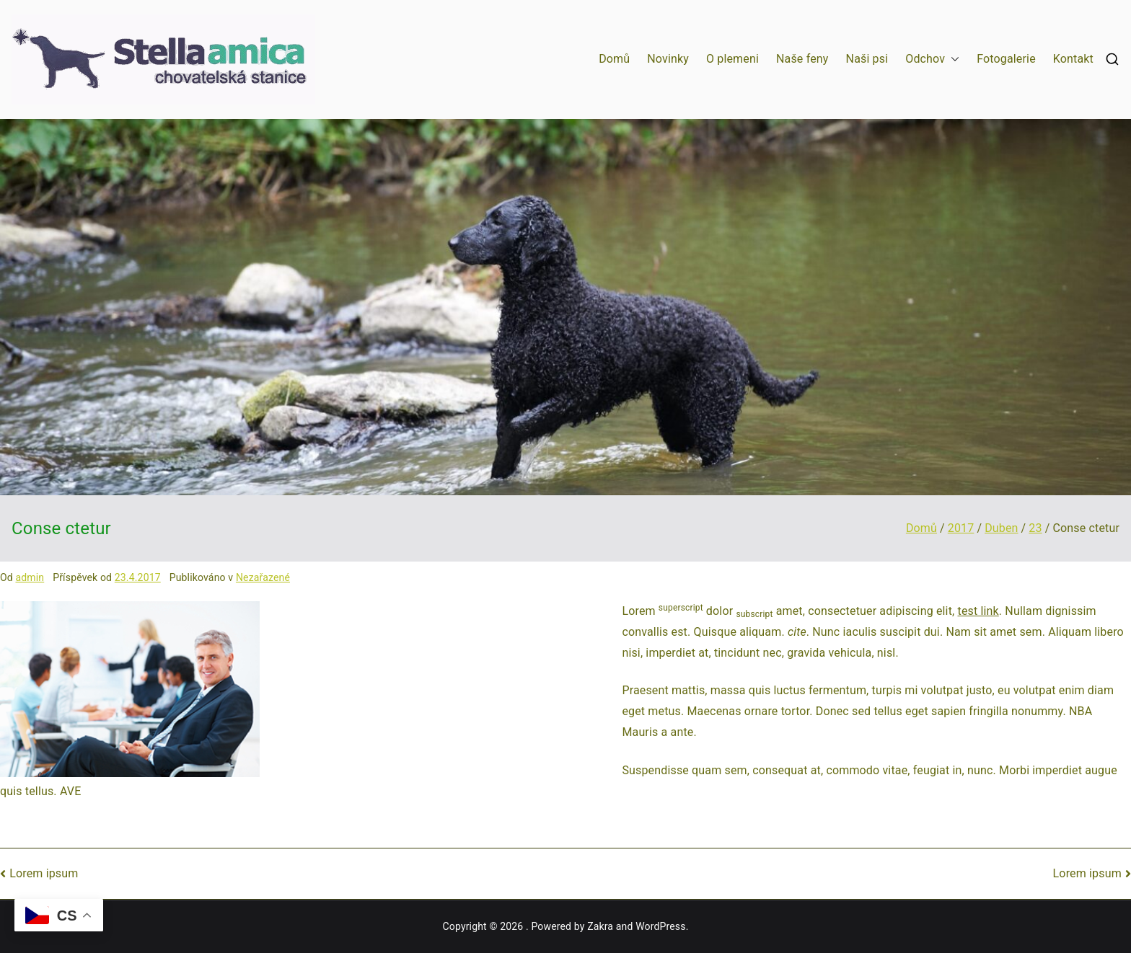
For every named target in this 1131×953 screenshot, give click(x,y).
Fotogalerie (1006, 59)
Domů (614, 59)
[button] (952, 59)
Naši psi (867, 59)
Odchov (932, 59)
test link (978, 611)
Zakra (600, 926)
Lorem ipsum (43, 873)
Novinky (668, 59)
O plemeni (732, 59)
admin (29, 577)
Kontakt (1073, 59)
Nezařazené (263, 577)
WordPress (660, 926)
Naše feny (802, 59)
